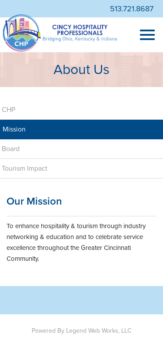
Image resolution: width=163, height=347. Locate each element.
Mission (14, 129)
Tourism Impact (24, 168)
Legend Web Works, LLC (98, 330)
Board (11, 149)
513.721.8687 (131, 8)
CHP (8, 109)
